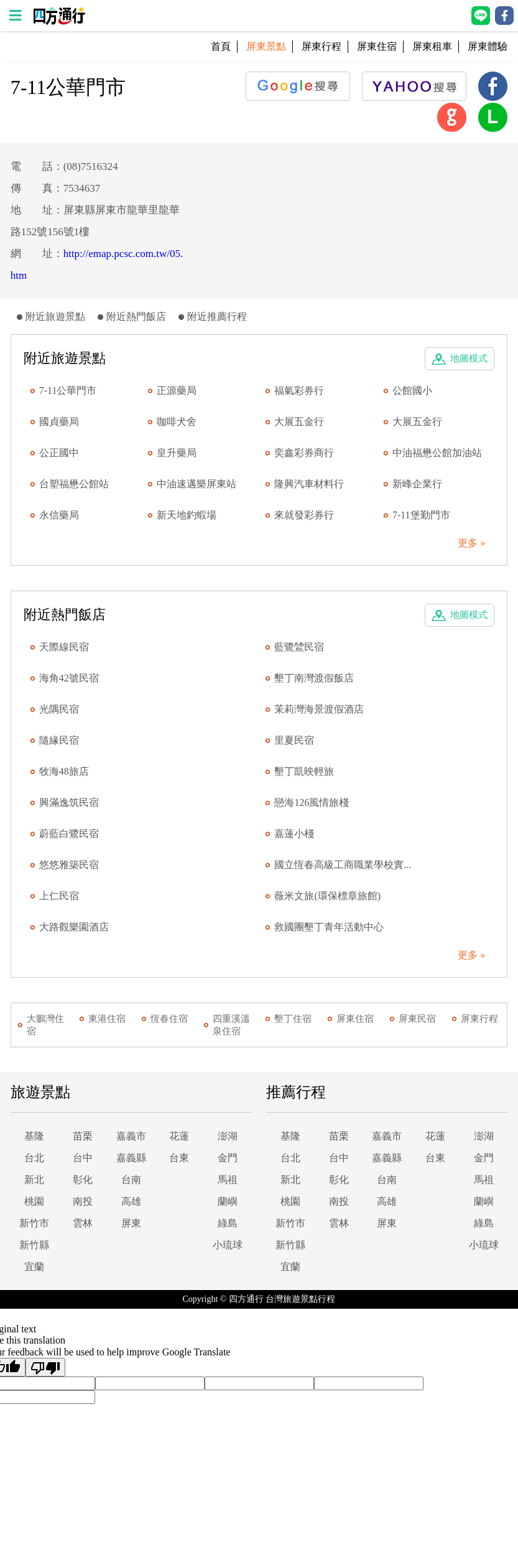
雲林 (83, 1223)
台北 (34, 1158)
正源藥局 (177, 390)
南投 (83, 1201)
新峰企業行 (417, 484)
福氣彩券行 (299, 390)
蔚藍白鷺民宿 (69, 833)
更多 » (471, 543)
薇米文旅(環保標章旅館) (327, 896)
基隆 (34, 1136)
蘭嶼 (228, 1201)
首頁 (221, 46)
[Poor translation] (45, 1367)
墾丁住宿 (293, 1019)
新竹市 (34, 1223)
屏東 (131, 1223)
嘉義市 (131, 1136)
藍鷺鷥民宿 (299, 647)
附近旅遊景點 (55, 316)
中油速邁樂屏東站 (196, 484)
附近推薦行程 (217, 316)
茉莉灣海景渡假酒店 (319, 709)
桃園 (34, 1201)
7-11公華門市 (68, 390)
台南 (131, 1179)
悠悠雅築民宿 (69, 864)
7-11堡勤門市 (421, 515)
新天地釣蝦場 (186, 515)
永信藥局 (59, 515)
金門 (228, 1158)
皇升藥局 (177, 452)
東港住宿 (107, 1019)
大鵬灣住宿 (45, 1025)
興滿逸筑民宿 (69, 802)
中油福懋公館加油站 (437, 452)
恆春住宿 (169, 1019)
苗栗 (83, 1136)
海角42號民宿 (69, 678)
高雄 (131, 1201)
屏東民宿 (417, 1019)
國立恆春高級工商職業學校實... (342, 864)
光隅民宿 (59, 709)
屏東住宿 (377, 46)
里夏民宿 (294, 740)
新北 (34, 1179)
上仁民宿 (59, 896)
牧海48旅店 (64, 771)
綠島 (228, 1223)
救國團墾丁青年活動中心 (329, 927)
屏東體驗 (487, 46)
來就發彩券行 (304, 515)
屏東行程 (321, 46)
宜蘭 (34, 1266)
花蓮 (179, 1136)
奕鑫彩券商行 (304, 452)
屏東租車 (432, 46)
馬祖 (228, 1179)
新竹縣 (34, 1245)
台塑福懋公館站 (74, 484)
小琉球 (228, 1245)
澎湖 (228, 1136)
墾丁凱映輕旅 (304, 771)
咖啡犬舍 (177, 421)
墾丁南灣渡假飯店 (314, 678)
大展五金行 (299, 421)
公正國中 (59, 452)
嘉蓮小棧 (294, 833)
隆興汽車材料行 (309, 484)
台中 (83, 1158)
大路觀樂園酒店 (74, 927)
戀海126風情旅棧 (311, 802)
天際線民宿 (64, 647)
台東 (179, 1158)
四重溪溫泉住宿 (231, 1025)
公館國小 (412, 390)
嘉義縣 (131, 1158)
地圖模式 (469, 358)
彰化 (83, 1179)
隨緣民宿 (59, 740)
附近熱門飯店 (136, 316)
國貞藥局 (59, 421)
